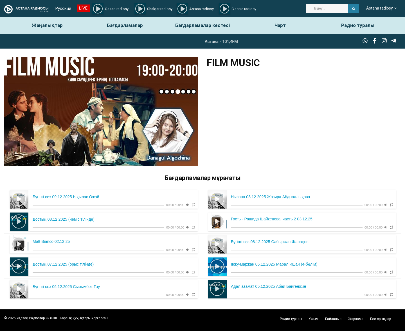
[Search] (327, 8)
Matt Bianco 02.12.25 (51, 241)
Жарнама (355, 319)
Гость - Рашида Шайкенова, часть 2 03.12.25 (271, 219)
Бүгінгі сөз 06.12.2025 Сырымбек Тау (66, 286)
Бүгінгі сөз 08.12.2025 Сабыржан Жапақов (270, 241)
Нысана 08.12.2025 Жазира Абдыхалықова (270, 197)
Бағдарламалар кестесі (202, 25)
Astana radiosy (379, 8)
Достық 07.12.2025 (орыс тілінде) (63, 264)
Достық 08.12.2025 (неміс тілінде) (63, 219)
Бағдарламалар (125, 25)
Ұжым (313, 319)
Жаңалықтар (47, 25)
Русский (63, 8)
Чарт (280, 25)
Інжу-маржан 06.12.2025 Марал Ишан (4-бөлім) (274, 264)
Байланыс (333, 319)
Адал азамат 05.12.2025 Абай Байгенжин (268, 286)
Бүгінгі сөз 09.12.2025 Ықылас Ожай (66, 197)
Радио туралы (357, 25)
